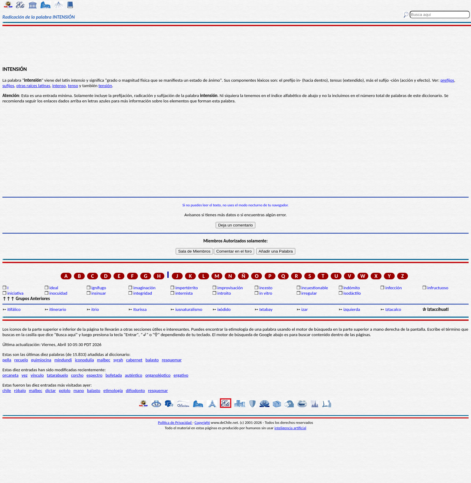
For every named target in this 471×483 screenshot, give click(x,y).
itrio (95, 309)
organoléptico (158, 375)
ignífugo (98, 287)
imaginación (144, 287)
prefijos (447, 80)
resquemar (172, 360)
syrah (118, 360)
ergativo (181, 375)
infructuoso (437, 287)
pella (6, 360)
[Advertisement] (235, 45)
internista (184, 293)
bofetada (113, 375)
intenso (59, 85)
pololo (65, 390)
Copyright (202, 422)
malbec (103, 360)
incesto (265, 287)
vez (25, 375)
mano (79, 390)
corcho (77, 375)
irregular (309, 293)
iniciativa (15, 293)
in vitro (265, 293)
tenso (73, 85)
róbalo (20, 390)
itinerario (57, 309)
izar (304, 309)
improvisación (230, 287)
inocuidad (58, 293)
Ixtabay (265, 309)
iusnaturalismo (188, 309)
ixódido (224, 309)
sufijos (8, 85)
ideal (53, 287)
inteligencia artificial (290, 428)
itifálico (13, 309)
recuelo (21, 360)
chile (6, 390)
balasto (152, 360)
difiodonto (135, 390)
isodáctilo (352, 293)
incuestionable (314, 287)
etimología (113, 390)
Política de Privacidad (175, 422)
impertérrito (186, 287)
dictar (50, 390)
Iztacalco (393, 309)
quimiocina (41, 360)
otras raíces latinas (33, 85)
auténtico (133, 375)
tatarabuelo (57, 375)
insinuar (98, 293)
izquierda (351, 309)
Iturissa (140, 309)
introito (224, 293)
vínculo (37, 375)
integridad (142, 293)
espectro (94, 375)
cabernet (134, 360)
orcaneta (10, 375)
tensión (105, 85)
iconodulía (84, 360)
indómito (351, 287)
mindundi (63, 360)
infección (393, 287)
